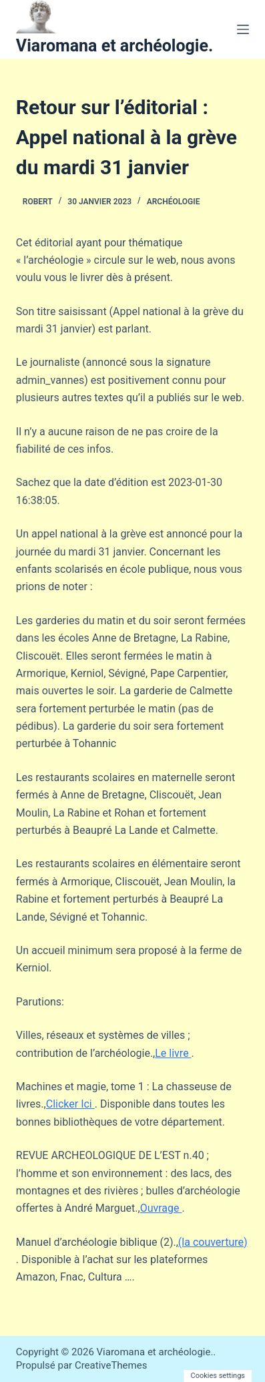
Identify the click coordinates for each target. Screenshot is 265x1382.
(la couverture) (213, 1242)
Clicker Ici (70, 1104)
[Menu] (243, 29)
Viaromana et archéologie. (114, 45)
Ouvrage (161, 1208)
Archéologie (173, 201)
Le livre (173, 1053)
